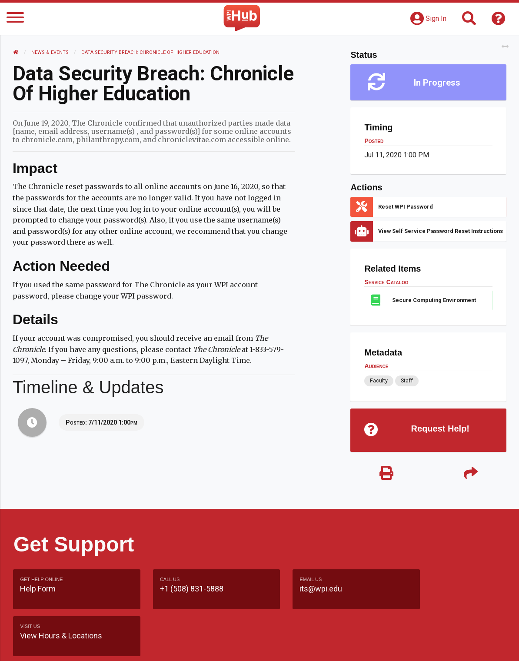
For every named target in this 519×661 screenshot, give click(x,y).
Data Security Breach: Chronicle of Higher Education (151, 52)
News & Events (50, 52)
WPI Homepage (387, 645)
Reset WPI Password (405, 206)
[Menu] (15, 19)
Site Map (335, 645)
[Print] (386, 473)
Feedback (293, 645)
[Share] (470, 473)
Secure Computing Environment (434, 300)
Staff (406, 380)
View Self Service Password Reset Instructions (440, 231)
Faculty (379, 380)
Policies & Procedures (459, 645)
